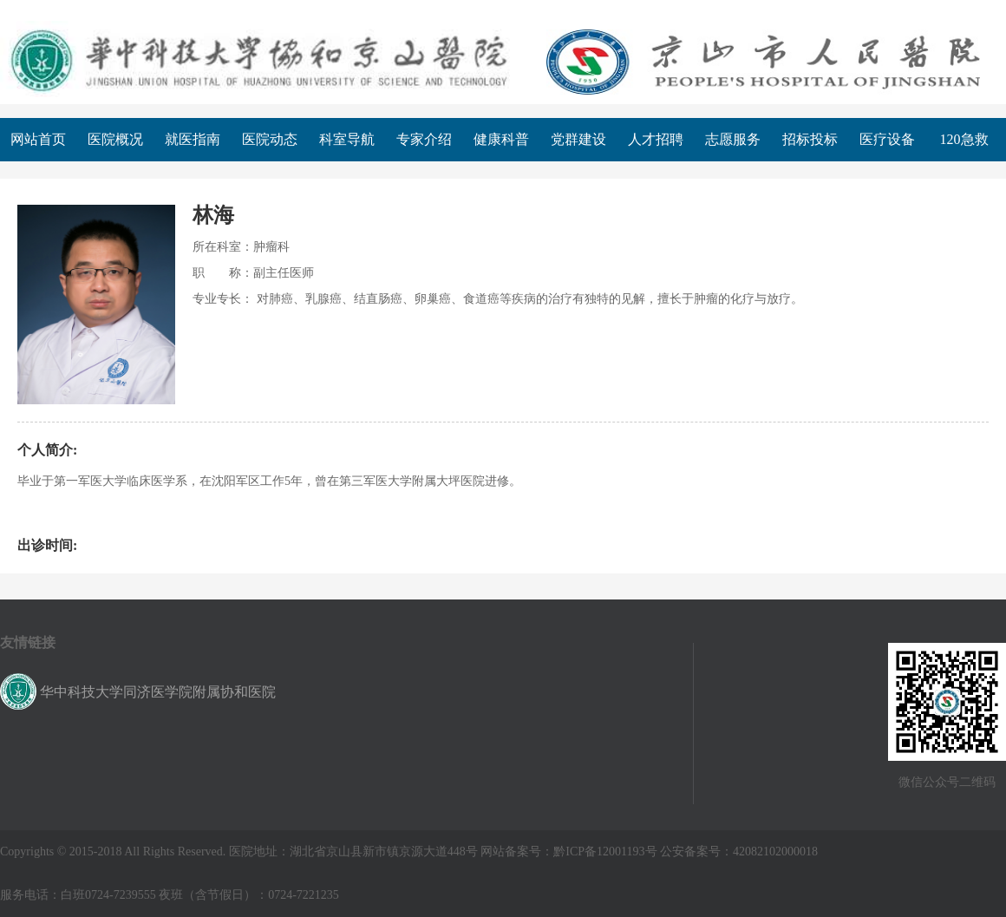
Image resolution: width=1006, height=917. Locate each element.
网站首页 (38, 139)
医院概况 (115, 139)
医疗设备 (887, 139)
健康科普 (501, 139)
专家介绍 (424, 139)
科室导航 (347, 139)
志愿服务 (733, 139)
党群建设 (578, 139)
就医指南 (192, 139)
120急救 (964, 139)
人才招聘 (655, 139)
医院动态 (269, 139)
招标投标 (810, 139)
